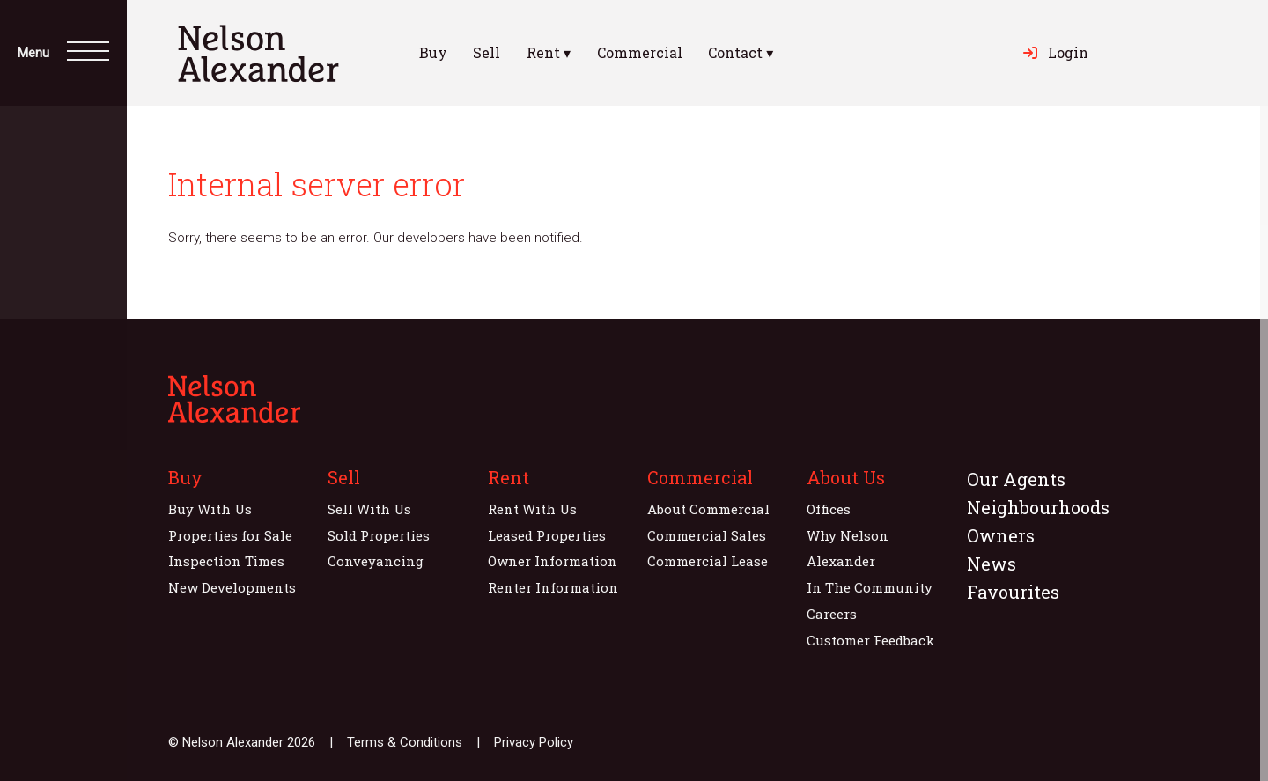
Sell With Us (369, 509)
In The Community (870, 587)
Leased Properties (547, 535)
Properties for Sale (230, 535)
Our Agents (1016, 479)
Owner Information (552, 561)
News (991, 563)
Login (1055, 52)
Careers (832, 614)
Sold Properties (379, 535)
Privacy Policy (533, 742)
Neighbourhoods (1038, 507)
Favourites (1013, 591)
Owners (1001, 535)
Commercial (639, 52)
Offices (829, 509)
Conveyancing (376, 561)
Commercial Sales (706, 535)
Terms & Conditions (404, 742)
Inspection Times (226, 561)
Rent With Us (532, 509)
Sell (486, 52)
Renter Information (553, 587)
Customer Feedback (870, 640)
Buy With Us (210, 509)
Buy (433, 52)
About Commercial (708, 509)
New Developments (232, 587)
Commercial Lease (707, 561)
